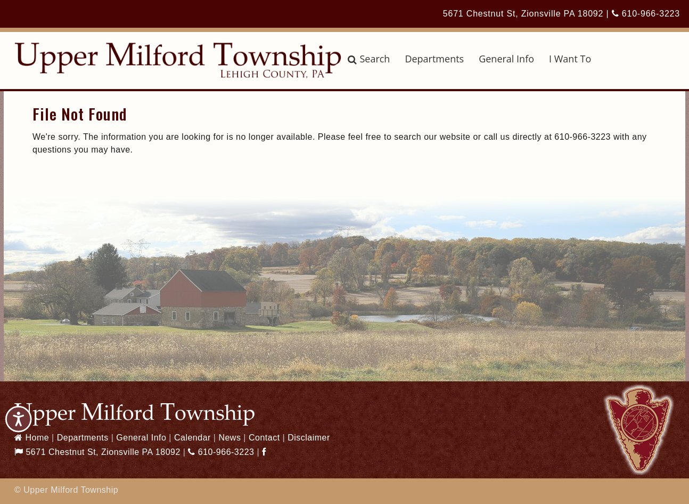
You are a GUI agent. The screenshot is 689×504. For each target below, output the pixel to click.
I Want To (570, 58)
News (229, 437)
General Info (506, 58)
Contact (264, 437)
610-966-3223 (646, 13)
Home (31, 437)
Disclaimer (309, 437)
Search (369, 58)
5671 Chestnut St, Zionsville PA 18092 (523, 13)
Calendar (192, 437)
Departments (434, 58)
